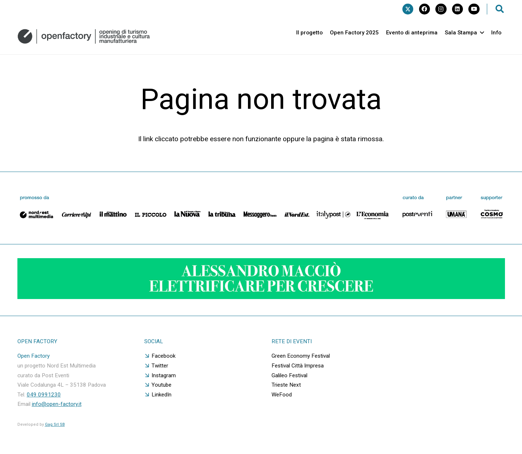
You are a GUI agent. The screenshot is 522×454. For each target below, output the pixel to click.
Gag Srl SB (55, 424)
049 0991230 (44, 394)
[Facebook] (424, 9)
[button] (500, 9)
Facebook (163, 356)
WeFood (282, 394)
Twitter (160, 365)
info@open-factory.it (57, 404)
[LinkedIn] (457, 9)
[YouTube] (473, 9)
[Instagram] (440, 9)
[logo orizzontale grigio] (83, 36)
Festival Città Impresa (298, 365)
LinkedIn (161, 394)
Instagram (164, 375)
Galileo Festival (289, 375)
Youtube (161, 385)
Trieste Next (286, 385)
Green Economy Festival (301, 356)
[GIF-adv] (261, 297)
